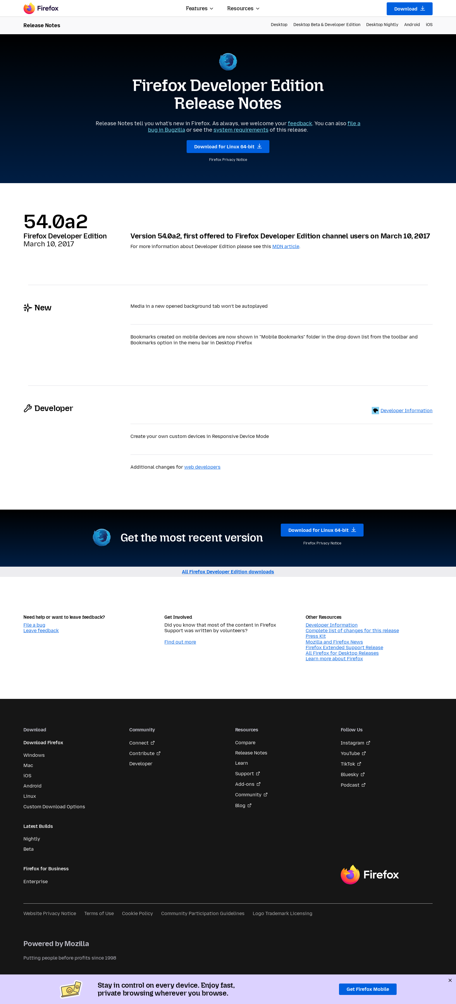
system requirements (241, 130)
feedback (300, 123)
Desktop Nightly (382, 24)
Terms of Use (99, 913)
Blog (240, 805)
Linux (29, 796)
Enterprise (35, 881)
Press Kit (316, 636)
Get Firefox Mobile (368, 989)
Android (412, 24)
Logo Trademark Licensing (282, 913)
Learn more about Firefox (334, 658)
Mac (28, 765)
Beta (28, 849)
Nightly (31, 839)
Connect (139, 743)
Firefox (369, 875)
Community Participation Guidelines (203, 913)
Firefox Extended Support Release (344, 647)
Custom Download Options (54, 806)
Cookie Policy (137, 913)
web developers (202, 467)
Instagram (352, 743)
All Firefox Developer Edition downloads (228, 572)
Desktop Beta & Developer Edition (326, 24)
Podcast (350, 785)
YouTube (350, 753)
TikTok (348, 764)
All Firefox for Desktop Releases (342, 653)
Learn (241, 763)
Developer (140, 763)
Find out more (180, 642)
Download (409, 9)
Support (244, 773)
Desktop (279, 24)
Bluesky (350, 774)
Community (248, 794)
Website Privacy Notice (49, 913)
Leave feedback (41, 630)
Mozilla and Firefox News (334, 642)
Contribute (141, 753)
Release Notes (251, 753)
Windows (34, 755)
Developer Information (407, 410)
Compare (245, 742)
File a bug (34, 625)
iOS (429, 24)
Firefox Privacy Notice (228, 160)
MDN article (285, 246)
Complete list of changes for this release (352, 630)
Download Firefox (43, 742)
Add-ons (244, 784)
